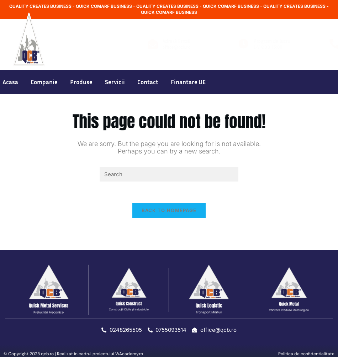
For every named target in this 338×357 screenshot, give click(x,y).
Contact (147, 82)
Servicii (115, 82)
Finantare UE (188, 82)
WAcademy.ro (129, 354)
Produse (81, 82)
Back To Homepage (169, 210)
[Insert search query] (169, 174)
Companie (44, 82)
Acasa (10, 82)
